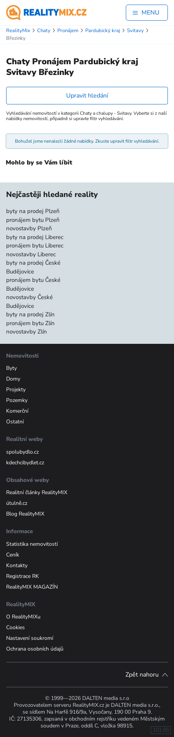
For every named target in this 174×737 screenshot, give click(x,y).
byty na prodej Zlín (30, 314)
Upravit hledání (87, 95)
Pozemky (17, 400)
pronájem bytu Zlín (30, 323)
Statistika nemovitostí (32, 544)
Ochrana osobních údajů (34, 648)
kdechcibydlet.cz (25, 462)
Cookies (15, 627)
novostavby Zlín (26, 331)
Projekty (16, 389)
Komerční (17, 411)
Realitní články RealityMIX (36, 492)
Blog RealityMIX (25, 513)
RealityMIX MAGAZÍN (32, 587)
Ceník (12, 554)
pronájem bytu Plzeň (33, 220)
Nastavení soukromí (29, 638)
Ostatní (15, 421)
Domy (13, 378)
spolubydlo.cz (22, 452)
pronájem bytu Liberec (34, 245)
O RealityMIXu (23, 616)
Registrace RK (22, 576)
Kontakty (17, 565)
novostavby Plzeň (29, 228)
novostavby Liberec (31, 254)
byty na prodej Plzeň (33, 211)
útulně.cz (16, 503)
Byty (11, 368)
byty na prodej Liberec (34, 237)
